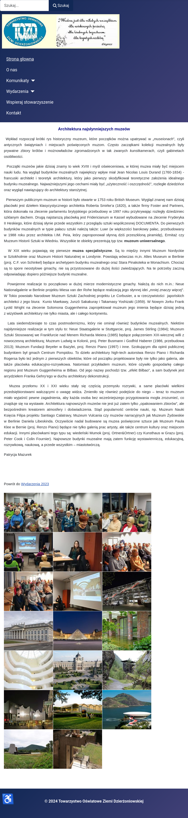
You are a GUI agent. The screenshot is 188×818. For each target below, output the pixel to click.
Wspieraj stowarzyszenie (30, 102)
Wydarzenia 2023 (35, 484)
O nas (11, 69)
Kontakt (13, 113)
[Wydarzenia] (31, 91)
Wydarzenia (17, 91)
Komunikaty (17, 80)
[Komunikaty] (32, 81)
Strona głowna (20, 59)
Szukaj (61, 5)
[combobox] (24, 5)
